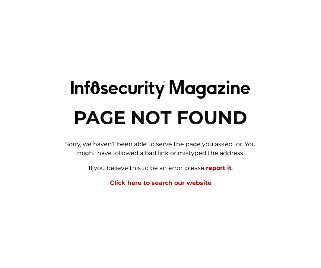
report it (219, 169)
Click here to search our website (161, 183)
